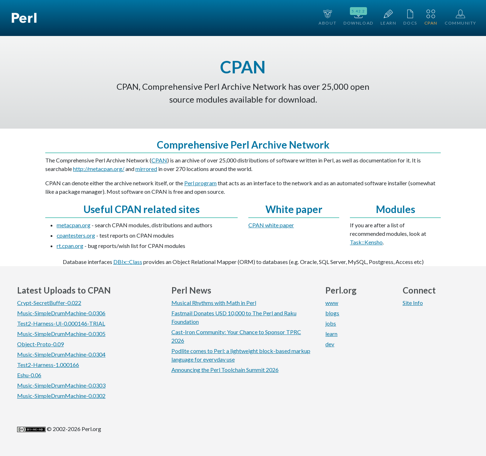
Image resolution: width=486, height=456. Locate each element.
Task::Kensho (366, 242)
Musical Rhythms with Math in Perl (213, 302)
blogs (332, 313)
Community (460, 18)
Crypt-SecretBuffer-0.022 (49, 302)
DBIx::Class (127, 261)
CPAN (431, 18)
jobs (330, 323)
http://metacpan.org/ (98, 168)
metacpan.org (74, 225)
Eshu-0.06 (29, 375)
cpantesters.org (76, 235)
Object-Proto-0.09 (40, 344)
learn (331, 333)
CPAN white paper (271, 225)
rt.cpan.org (70, 245)
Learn (389, 18)
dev (329, 344)
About (327, 18)
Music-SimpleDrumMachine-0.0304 (61, 354)
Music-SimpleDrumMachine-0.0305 (61, 333)
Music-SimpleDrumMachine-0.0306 (61, 313)
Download (358, 17)
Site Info (413, 302)
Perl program (200, 183)
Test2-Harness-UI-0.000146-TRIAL (61, 323)
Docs (410, 18)
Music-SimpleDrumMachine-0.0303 (61, 385)
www (331, 302)
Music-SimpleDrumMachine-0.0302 (61, 395)
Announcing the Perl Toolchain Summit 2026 (225, 369)
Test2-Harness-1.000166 (48, 364)
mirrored (146, 168)
